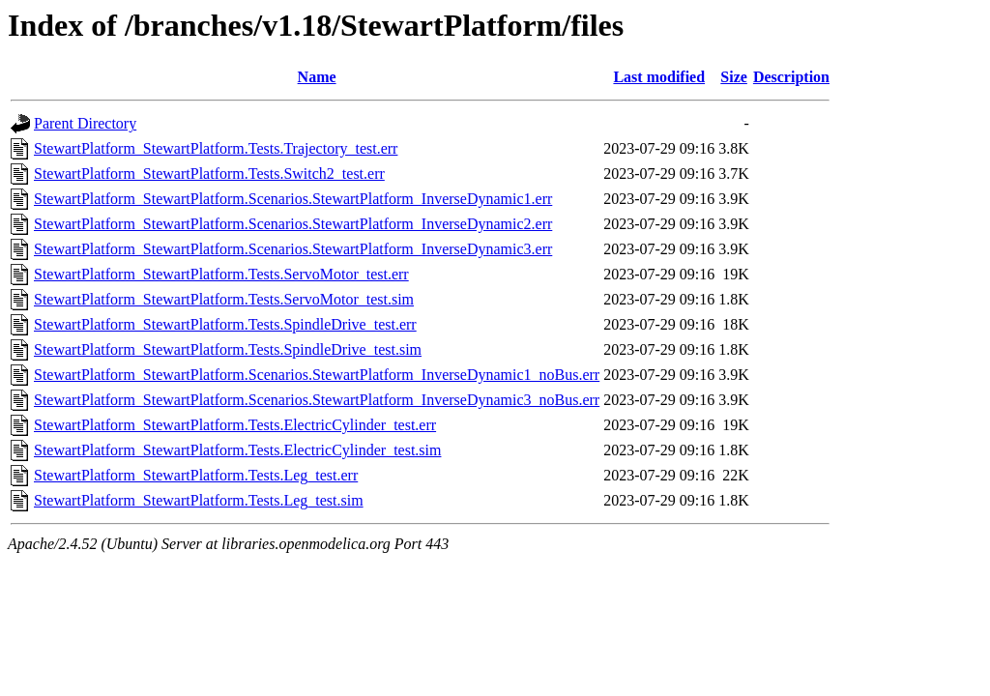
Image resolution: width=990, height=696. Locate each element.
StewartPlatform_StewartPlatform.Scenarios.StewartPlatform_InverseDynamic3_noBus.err (316, 400)
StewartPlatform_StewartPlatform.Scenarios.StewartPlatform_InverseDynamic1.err (293, 198)
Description (791, 77)
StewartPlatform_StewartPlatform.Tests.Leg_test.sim (199, 500)
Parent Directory (85, 123)
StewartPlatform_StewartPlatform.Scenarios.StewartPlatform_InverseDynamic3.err (293, 249)
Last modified (659, 77)
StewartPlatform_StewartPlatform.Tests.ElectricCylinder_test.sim (237, 450)
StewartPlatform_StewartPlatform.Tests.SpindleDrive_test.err (225, 324)
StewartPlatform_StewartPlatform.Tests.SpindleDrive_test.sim (228, 349)
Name (317, 77)
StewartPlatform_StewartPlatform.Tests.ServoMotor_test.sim (224, 299)
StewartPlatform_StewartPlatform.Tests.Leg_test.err (196, 475)
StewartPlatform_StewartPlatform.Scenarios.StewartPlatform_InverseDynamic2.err (293, 224)
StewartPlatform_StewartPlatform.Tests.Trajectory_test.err (215, 148)
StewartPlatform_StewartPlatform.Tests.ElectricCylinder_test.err (235, 425)
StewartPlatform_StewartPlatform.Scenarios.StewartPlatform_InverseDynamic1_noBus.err (316, 374)
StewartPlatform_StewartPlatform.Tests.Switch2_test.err (209, 173)
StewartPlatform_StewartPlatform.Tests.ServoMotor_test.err (221, 274)
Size (733, 77)
